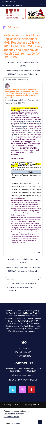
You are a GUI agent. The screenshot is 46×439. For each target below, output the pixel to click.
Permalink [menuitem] (36, 252)
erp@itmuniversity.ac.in (13, 5)
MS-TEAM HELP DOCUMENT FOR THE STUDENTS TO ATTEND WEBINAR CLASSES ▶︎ (22, 287)
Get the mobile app (11, 417)
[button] (34, 3)
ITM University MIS (23, 352)
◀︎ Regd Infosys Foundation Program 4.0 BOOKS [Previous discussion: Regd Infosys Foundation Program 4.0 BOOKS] (23, 64)
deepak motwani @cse (16, 100)
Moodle (17, 423)
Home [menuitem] (40, 14)
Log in (41, 3)
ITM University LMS (23, 356)
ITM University (23, 348)
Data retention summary (14, 414)
